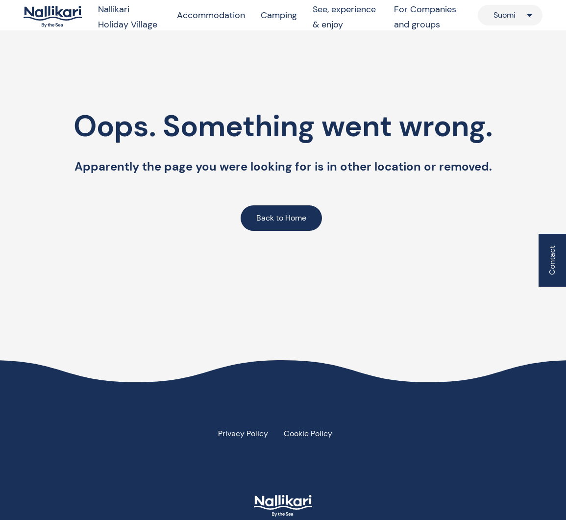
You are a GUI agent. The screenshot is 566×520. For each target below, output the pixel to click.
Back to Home (281, 218)
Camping (279, 15)
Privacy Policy (243, 433)
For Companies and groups (425, 17)
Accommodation (211, 15)
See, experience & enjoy (344, 17)
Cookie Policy (308, 433)
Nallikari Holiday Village (127, 17)
